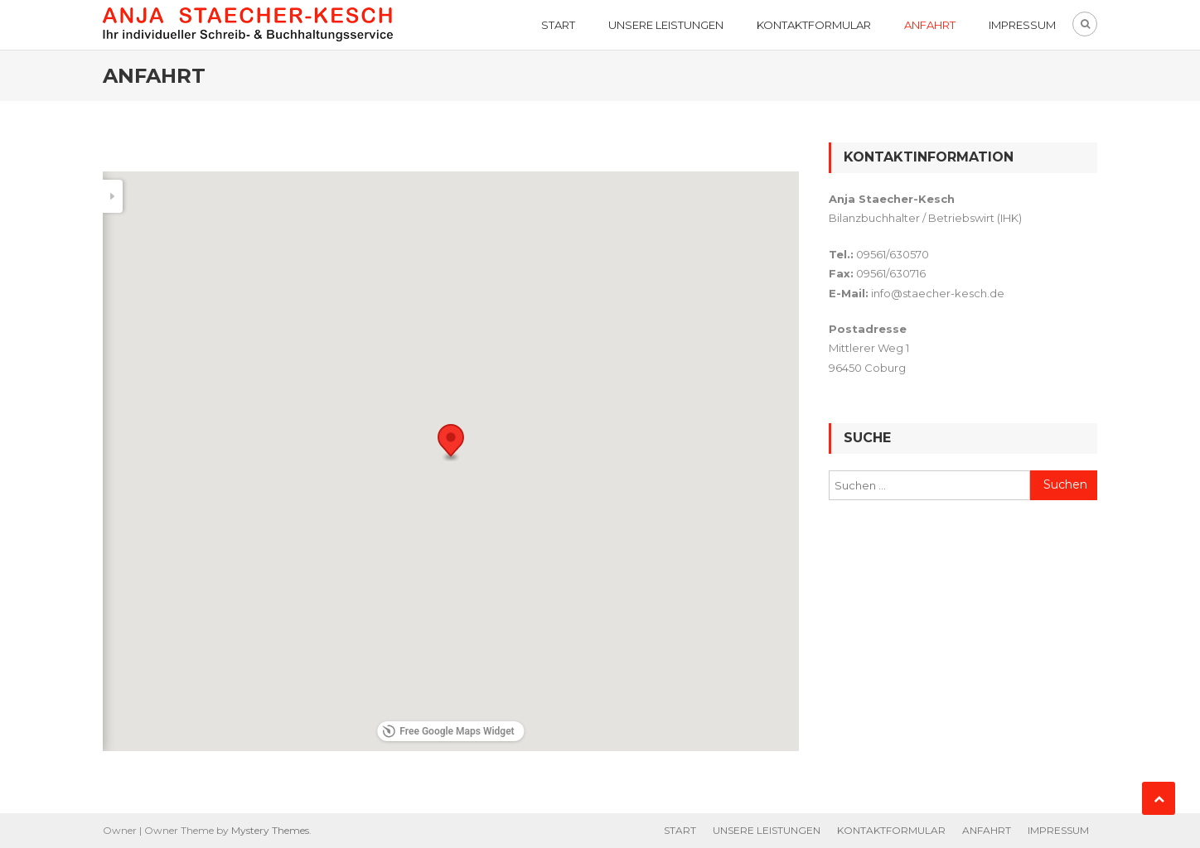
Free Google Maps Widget (448, 731)
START (558, 24)
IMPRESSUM (1022, 24)
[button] (451, 442)
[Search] (125, 196)
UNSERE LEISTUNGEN (665, 24)
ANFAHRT (930, 24)
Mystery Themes (270, 830)
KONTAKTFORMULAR (814, 24)
